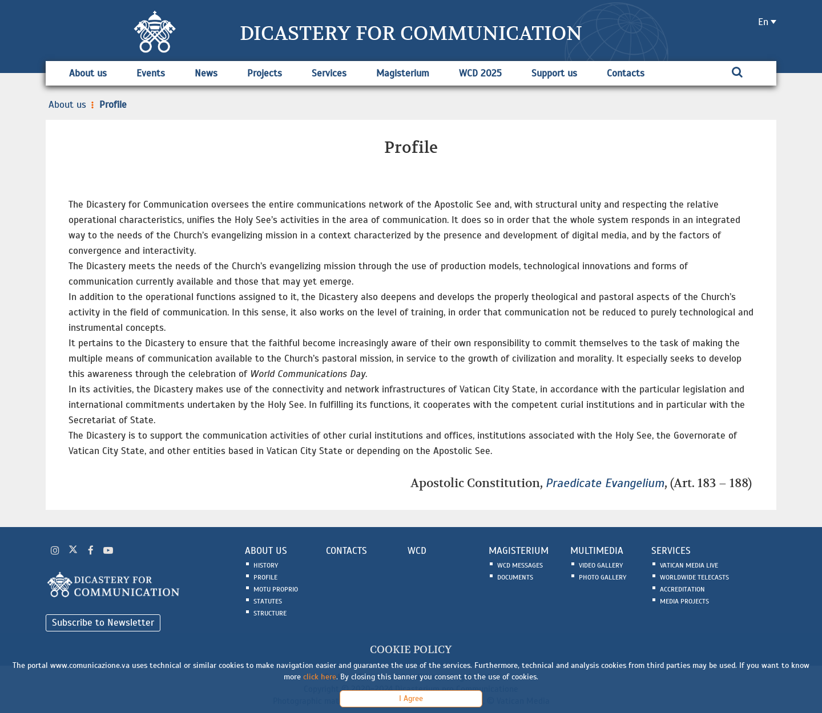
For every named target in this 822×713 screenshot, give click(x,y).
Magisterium (402, 73)
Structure (270, 613)
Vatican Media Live (689, 565)
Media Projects (684, 601)
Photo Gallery (602, 577)
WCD (417, 551)
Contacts (625, 73)
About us (88, 73)
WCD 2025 (480, 73)
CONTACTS (346, 551)
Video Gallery (601, 565)
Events (150, 73)
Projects (264, 73)
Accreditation (682, 589)
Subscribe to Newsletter (103, 623)
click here (319, 677)
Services (329, 73)
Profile (108, 105)
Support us (554, 73)
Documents (515, 577)
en (763, 22)
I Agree (411, 698)
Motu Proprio (275, 589)
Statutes (267, 601)
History (265, 565)
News (206, 73)
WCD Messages (520, 565)
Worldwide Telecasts (694, 577)
